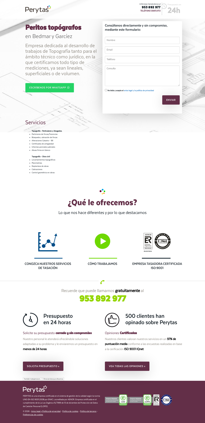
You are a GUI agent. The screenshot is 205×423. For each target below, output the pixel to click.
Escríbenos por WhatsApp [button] (49, 87)
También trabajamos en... (32, 379)
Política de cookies (70, 411)
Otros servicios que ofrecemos (53, 379)
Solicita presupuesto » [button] (43, 366)
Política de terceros (88, 411)
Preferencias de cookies (33, 415)
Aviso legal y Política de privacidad (46, 411)
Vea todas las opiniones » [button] (127, 366)
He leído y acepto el (129, 90)
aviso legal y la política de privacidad (139, 90)
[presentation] (127, 101)
